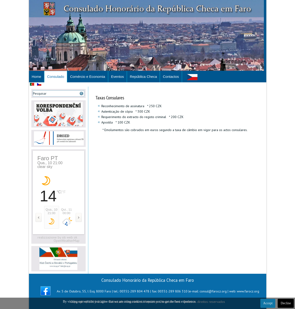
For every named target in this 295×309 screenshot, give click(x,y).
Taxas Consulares (109, 98)
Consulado (55, 77)
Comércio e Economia (87, 77)
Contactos (171, 77)
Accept (268, 303)
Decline (286, 303)
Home (36, 77)
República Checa (143, 77)
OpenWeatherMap (67, 240)
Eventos (117, 77)
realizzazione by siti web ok (57, 237)
